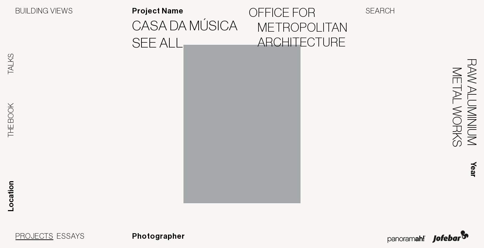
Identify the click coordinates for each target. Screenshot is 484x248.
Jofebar (450, 236)
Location (11, 196)
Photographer (158, 236)
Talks (11, 63)
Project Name (157, 11)
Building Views (44, 11)
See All (162, 42)
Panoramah (406, 239)
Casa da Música (189, 25)
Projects (34, 236)
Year (473, 169)
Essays (71, 236)
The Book (11, 120)
